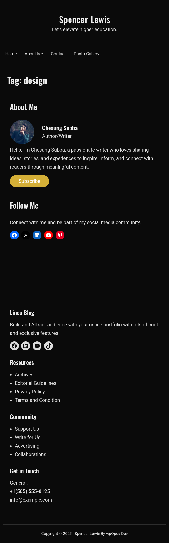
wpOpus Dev (117, 533)
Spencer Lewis (84, 19)
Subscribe (29, 181)
